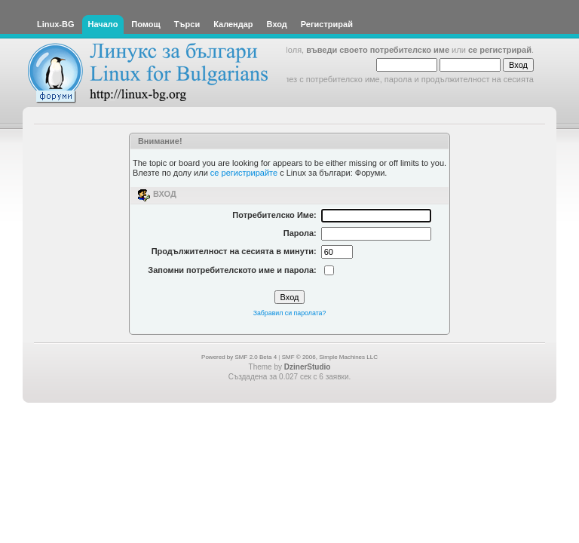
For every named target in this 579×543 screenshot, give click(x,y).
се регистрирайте (243, 172)
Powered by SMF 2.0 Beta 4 (239, 357)
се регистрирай (500, 49)
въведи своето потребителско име (377, 49)
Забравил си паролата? (289, 313)
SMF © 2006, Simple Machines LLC (330, 357)
